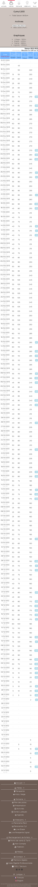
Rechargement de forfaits (18, 837)
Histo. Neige (19, 794)
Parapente (19, 791)
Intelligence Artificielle (28, 883)
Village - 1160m (20, 39)
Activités (19, 809)
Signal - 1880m (20, 43)
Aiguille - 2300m (20, 45)
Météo (18, 788)
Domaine (18, 799)
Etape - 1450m (20, 41)
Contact (18, 857)
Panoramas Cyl (19, 826)
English (19, 881)
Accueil (18, 783)
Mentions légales (19, 860)
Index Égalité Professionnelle (19, 863)
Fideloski (19, 847)
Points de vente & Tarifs (19, 840)
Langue (19, 874)
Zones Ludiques (19, 812)
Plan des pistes (19, 802)
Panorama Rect (19, 823)
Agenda (19, 815)
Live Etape (19, 829)
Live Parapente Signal (19, 832)
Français (19, 877)
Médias (19, 852)
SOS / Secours (19, 866)
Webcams (18, 820)
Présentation (19, 805)
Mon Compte (19, 844)
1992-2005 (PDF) (20, 27)
